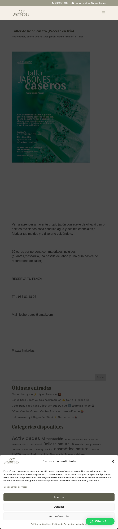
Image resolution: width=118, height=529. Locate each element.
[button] (113, 461)
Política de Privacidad (63, 524)
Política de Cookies (41, 524)
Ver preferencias (59, 516)
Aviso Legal (82, 524)
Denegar (59, 506)
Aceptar (59, 497)
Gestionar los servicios (15, 486)
